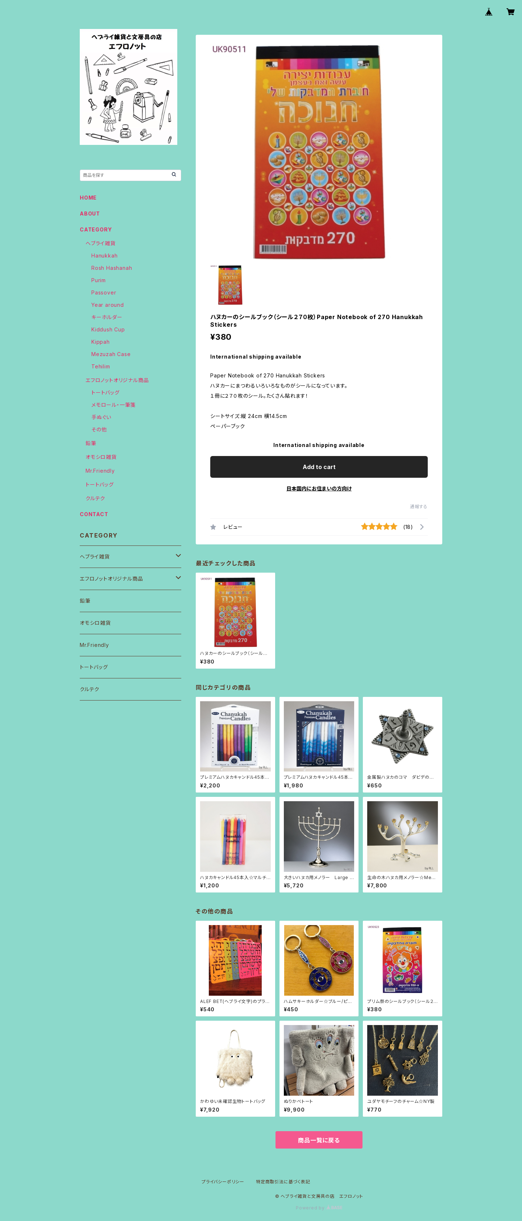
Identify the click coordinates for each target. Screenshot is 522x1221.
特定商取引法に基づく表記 (283, 1181)
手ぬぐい (101, 417)
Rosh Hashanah (111, 268)
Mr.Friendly (100, 471)
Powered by (319, 1207)
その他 (99, 429)
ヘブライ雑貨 (101, 243)
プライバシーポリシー (223, 1181)
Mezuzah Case (111, 354)
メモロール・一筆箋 (113, 405)
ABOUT (90, 213)
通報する (419, 506)
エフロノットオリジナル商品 (117, 380)
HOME (88, 198)
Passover (103, 292)
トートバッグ (105, 392)
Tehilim (100, 366)
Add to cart (319, 467)
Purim (98, 280)
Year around (107, 305)
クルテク (95, 498)
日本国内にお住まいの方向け (319, 488)
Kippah (100, 342)
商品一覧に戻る (319, 1140)
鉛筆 (91, 443)
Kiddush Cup (108, 329)
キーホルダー (107, 317)
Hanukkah (104, 255)
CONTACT (94, 514)
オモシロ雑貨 (101, 457)
